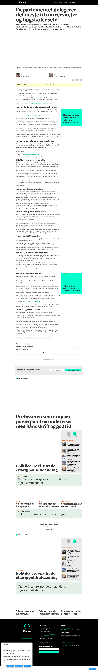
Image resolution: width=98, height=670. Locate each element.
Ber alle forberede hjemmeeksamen (30, 154)
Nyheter (55, 2)
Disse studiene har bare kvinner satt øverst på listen (73, 450)
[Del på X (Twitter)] (76, 80)
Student (65, 2)
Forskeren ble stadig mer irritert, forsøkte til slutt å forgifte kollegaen (73, 463)
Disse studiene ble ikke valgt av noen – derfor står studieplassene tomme (73, 444)
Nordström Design (69, 642)
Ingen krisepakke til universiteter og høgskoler (32, 115)
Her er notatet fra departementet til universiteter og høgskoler (36, 103)
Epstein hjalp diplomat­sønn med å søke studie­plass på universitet (73, 469)
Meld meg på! (49, 529)
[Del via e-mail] (81, 80)
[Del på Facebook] (73, 80)
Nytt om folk (72, 2)
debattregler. (45, 635)
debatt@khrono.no (66, 629)
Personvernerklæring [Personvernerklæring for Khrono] (27, 638)
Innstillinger (92, 668)
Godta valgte (19, 666)
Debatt (60, 2)
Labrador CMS (67, 645)
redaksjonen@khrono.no (67, 628)
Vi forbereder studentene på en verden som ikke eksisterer (73, 457)
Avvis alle (27, 666)
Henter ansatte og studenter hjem (31, 301)
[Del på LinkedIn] (78, 80)
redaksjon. (52, 634)
